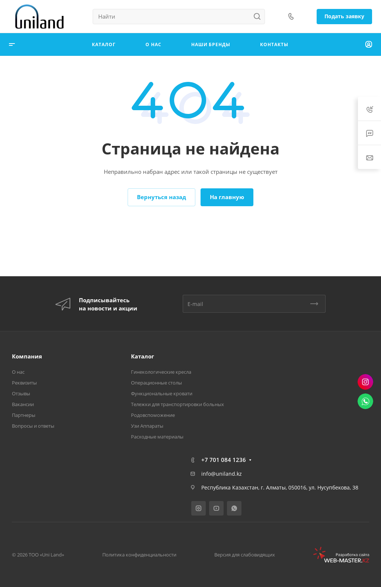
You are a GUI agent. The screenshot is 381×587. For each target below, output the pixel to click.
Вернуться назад (161, 197)
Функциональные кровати (161, 393)
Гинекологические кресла (161, 372)
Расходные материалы (157, 436)
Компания (27, 356)
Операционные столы (156, 382)
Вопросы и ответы (33, 425)
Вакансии (23, 404)
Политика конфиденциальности (139, 554)
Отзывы (21, 393)
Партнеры (23, 415)
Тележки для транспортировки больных (177, 404)
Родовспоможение (153, 415)
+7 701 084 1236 (223, 459)
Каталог (142, 356)
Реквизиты (24, 382)
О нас (18, 372)
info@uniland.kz (221, 473)
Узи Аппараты (147, 425)
